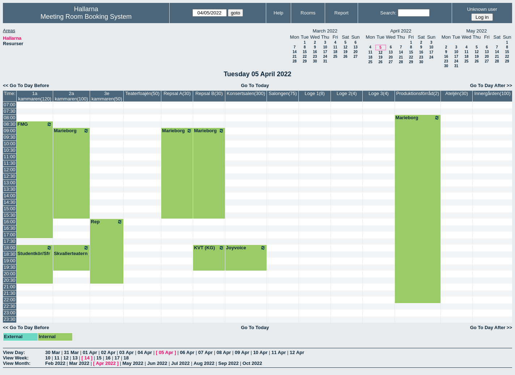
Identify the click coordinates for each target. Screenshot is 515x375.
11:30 (10, 163)
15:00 (10, 208)
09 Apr (242, 352)
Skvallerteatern (71, 250)
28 (295, 61)
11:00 (10, 156)
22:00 (10, 299)
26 (345, 57)
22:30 (10, 306)
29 (305, 61)
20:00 (10, 273)
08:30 (10, 124)
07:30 (10, 111)
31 (325, 61)
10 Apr (260, 352)
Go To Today (255, 85)
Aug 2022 (203, 363)
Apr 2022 (106, 363)
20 (355, 52)
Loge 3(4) (379, 93)
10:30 (10, 150)
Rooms (308, 13)
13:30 (10, 189)
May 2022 (132, 363)
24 (325, 57)
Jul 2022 (180, 363)
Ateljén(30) (456, 93)
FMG (34, 124)
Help (279, 13)
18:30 (10, 254)
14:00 (10, 195)
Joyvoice (246, 248)
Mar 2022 (79, 363)
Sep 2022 (228, 363)
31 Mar (71, 352)
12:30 (10, 176)
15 (305, 52)
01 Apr (90, 352)
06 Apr (187, 352)
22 (305, 57)
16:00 (10, 221)
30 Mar (52, 352)
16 (315, 52)
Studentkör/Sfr (34, 250)
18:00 (10, 247)
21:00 (10, 286)
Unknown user (482, 9)
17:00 (10, 234)
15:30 (10, 215)
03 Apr (126, 352)
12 (345, 47)
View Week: (16, 358)
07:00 (10, 104)
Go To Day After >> (491, 85)
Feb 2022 (55, 363)
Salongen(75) (283, 93)
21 (295, 57)
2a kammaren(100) (71, 96)
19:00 (10, 260)
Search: (388, 13)
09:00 (10, 130)
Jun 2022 (157, 363)
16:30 (10, 228)
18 (335, 52)
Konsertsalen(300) (246, 93)
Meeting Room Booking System (86, 16)
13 (355, 47)
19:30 (10, 267)
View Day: (14, 352)
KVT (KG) (209, 248)
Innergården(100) (492, 93)
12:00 (10, 169)
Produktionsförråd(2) (417, 93)
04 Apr (144, 352)
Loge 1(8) (315, 93)
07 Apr (205, 352)
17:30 (10, 241)
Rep (107, 222)
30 (315, 61)
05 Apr (166, 352)
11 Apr (278, 352)
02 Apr (108, 352)
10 (325, 47)
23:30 (10, 319)
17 (325, 52)
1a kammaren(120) (34, 96)
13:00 (10, 182)
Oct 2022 (252, 363)
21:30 (10, 293)
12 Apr (297, 352)
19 (345, 52)
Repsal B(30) (209, 93)
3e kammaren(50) (106, 96)
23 (315, 57)
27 (355, 57)
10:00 (10, 143)
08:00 (10, 117)
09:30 (10, 137)
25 (335, 57)
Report (342, 13)
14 (295, 52)
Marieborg (418, 118)
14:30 (10, 202)
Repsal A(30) (177, 93)
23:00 (10, 312)
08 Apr (224, 352)
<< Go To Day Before (26, 85)
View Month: (16, 363)
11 (335, 47)
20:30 (10, 280)
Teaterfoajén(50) (142, 93)
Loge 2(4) (347, 93)
